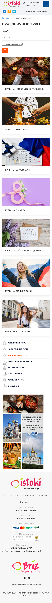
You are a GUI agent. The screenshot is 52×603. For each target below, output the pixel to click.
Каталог (15, 496)
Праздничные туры (18, 355)
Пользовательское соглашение (26, 584)
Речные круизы (16, 380)
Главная (6, 18)
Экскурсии (14, 386)
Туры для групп (16, 374)
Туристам (42, 496)
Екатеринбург (42, 11)
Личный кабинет (33, 2)
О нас (4, 496)
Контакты (24, 502)
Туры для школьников (20, 361)
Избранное (30, 5)
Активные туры (16, 367)
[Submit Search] (5, 50)
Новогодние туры (18, 349)
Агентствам (28, 496)
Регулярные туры (17, 343)
